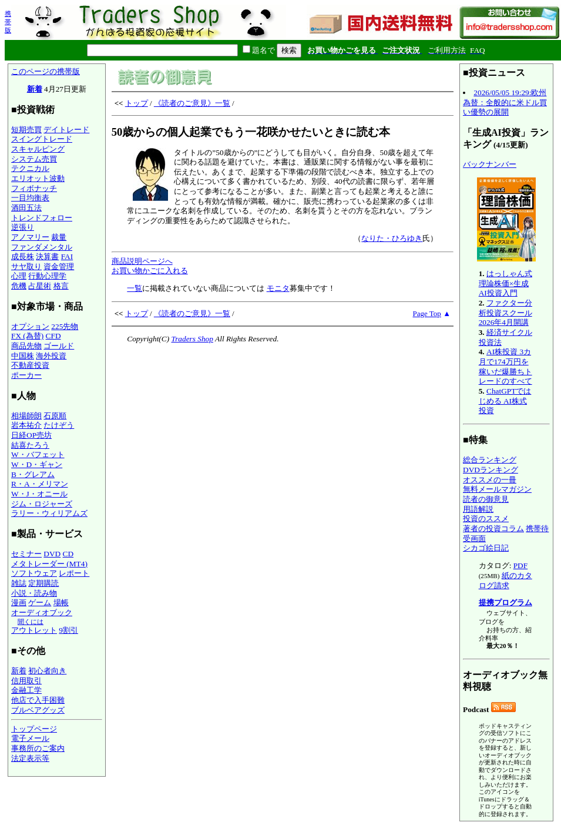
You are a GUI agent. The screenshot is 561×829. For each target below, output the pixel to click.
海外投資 (51, 355)
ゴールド (58, 345)
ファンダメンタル (41, 247)
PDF (520, 565)
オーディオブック (41, 612)
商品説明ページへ (142, 261)
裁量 (58, 237)
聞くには (30, 621)
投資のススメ (486, 518)
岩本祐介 (26, 425)
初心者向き (47, 670)
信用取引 (26, 680)
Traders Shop (192, 338)
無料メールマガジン (497, 489)
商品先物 (26, 345)
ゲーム (39, 602)
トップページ (34, 728)
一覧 (134, 288)
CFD (53, 335)
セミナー (26, 553)
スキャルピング (38, 149)
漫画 (18, 602)
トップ (136, 103)
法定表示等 (30, 758)
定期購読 (43, 583)
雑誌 (18, 583)
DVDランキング (490, 469)
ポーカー (26, 375)
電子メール (30, 738)
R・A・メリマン (39, 483)
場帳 (61, 602)
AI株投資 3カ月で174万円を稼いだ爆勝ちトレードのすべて (505, 366)
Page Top (427, 313)
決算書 (47, 256)
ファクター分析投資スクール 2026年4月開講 (505, 312)
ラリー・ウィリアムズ (49, 513)
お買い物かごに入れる (150, 270)
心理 (18, 275)
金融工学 (26, 690)
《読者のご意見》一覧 (192, 103)
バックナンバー (489, 164)
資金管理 (58, 266)
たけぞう (58, 425)
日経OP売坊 (31, 435)
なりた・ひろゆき (391, 238)
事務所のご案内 (38, 748)
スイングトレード (41, 139)
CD (68, 553)
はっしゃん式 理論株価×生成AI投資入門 (505, 283)
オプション (30, 326)
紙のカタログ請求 (505, 580)
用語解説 (478, 509)
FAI (67, 256)
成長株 (22, 256)
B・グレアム (33, 474)
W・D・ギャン (36, 464)
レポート (74, 573)
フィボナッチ (34, 188)
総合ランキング (489, 459)
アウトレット (34, 630)
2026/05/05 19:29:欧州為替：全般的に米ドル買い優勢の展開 (505, 102)
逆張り (22, 227)
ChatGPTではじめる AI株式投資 (505, 401)
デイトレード (66, 129)
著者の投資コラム (493, 528)
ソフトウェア (34, 573)
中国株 (22, 355)
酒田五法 (26, 207)
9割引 (68, 630)
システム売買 (34, 159)
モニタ (278, 288)
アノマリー (30, 237)
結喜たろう (30, 445)
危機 (18, 285)
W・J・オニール (39, 493)
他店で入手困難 (38, 700)
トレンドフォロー (41, 217)
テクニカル (30, 168)
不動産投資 (30, 365)
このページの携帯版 (45, 71)
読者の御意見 (486, 499)
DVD (52, 553)
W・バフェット (38, 454)
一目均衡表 (30, 197)
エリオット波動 (38, 178)
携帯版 (8, 21)
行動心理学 (47, 275)
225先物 (64, 326)
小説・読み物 (34, 593)
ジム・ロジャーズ (41, 503)
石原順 (54, 415)
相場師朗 (26, 415)
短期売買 (26, 129)
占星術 (39, 285)
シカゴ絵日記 (486, 547)
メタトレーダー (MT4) (49, 563)
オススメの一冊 (489, 479)
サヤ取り (26, 266)
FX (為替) (27, 335)
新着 (34, 89)
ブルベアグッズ (38, 710)
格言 (61, 285)
